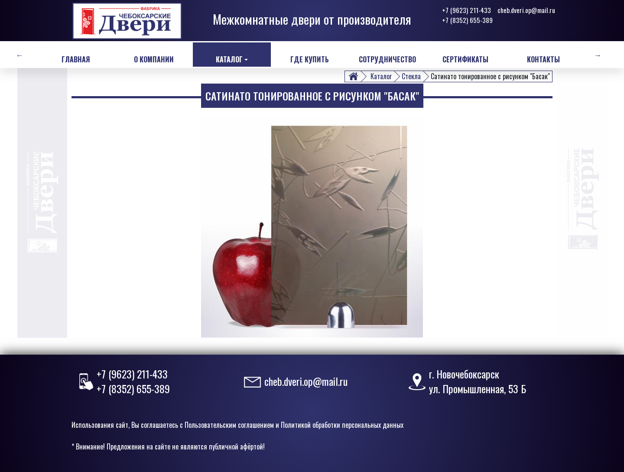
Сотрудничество (387, 59)
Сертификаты (465, 59)
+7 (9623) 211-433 (466, 10)
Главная (76, 59)
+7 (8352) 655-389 (467, 20)
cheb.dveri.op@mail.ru (526, 10)
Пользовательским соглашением (229, 425)
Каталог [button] (229, 59)
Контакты (543, 59)
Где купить (309, 59)
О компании (154, 59)
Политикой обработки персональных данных (342, 425)
